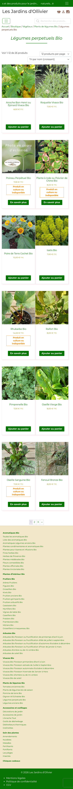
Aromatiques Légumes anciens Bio (19, 543)
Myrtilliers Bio (9, 609)
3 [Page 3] (38, 522)
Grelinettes (8, 728)
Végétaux (27, 26)
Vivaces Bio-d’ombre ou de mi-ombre (20, 675)
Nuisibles (7, 740)
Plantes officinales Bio (13, 566)
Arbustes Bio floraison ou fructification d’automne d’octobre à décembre (36, 643)
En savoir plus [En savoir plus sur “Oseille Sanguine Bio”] (18, 504)
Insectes (6, 756)
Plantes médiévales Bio (13, 559)
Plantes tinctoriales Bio (13, 569)
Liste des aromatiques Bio (15, 540)
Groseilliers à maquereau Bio (16, 628)
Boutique (16, 26)
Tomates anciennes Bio (13, 687)
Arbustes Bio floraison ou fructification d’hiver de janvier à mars (32, 647)
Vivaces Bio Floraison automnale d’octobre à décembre (28, 668)
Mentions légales (15, 778)
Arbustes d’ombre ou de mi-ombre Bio (21, 650)
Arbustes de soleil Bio (13, 653)
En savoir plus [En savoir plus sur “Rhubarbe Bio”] (18, 353)
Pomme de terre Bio (12, 693)
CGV (8, 785)
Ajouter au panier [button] (18, 127)
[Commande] (49, 59)
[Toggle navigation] (67, 3)
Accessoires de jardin (12, 715)
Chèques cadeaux (11, 761)
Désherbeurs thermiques (14, 724)
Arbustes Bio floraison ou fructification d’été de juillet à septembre (33, 640)
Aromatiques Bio (11, 533)
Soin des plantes (11, 733)
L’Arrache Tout (9, 718)
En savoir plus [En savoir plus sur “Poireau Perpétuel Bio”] (18, 202)
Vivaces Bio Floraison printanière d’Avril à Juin (24, 662)
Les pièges (8, 753)
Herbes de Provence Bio (14, 556)
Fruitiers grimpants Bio (13, 599)
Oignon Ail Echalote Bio (14, 696)
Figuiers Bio (8, 586)
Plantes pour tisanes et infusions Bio (20, 549)
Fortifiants (7, 749)
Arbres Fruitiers (10, 582)
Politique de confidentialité (21, 781)
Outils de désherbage (13, 721)
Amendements (10, 736)
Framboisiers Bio (10, 622)
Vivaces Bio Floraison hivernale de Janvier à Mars (25, 671)
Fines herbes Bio (10, 553)
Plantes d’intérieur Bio (14, 574)
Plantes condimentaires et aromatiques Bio (23, 546)
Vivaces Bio (8, 658)
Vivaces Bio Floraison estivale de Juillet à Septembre (27, 665)
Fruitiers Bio (9, 579)
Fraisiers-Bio (8, 618)
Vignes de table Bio (12, 612)
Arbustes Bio (9, 633)
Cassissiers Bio (9, 605)
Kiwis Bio (7, 592)
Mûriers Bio (8, 625)
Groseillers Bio (9, 589)
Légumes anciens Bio (13, 703)
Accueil (5, 26)
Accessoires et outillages (15, 708)
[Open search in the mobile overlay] (53, 21)
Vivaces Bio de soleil (12, 678)
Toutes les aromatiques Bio (15, 536)
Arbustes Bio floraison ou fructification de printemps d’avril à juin (33, 637)
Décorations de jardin (13, 711)
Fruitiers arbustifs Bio (13, 602)
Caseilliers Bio (9, 615)
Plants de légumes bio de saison (18, 690)
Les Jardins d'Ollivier (40, 772)
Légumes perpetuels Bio (14, 700)
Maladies (7, 743)
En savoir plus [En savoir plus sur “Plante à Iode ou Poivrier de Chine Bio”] (52, 202)
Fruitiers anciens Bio (12, 596)
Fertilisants (8, 746)
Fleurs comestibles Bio (13, 563)
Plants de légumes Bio (46, 26)
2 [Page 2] (34, 522)
